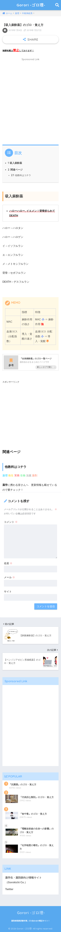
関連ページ (15, 169)
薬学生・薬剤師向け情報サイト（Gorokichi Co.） (23, 880)
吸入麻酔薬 (15, 163)
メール (9, 577)
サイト (8, 591)
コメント (11, 522)
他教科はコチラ (21, 175)
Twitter (9, 889)
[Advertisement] (30, 103)
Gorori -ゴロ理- (31, 5)
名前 (8, 563)
